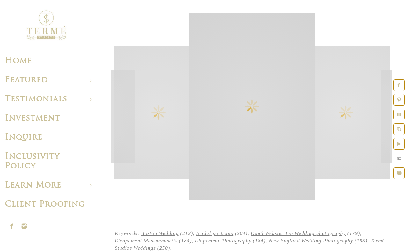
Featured (26, 80)
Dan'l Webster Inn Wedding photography (298, 233)
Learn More (33, 185)
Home (18, 61)
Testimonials (36, 99)
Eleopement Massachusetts (146, 240)
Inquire (23, 138)
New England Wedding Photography (311, 240)
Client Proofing (45, 205)
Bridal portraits (214, 233)
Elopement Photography (223, 240)
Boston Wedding (160, 233)
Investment (32, 118)
